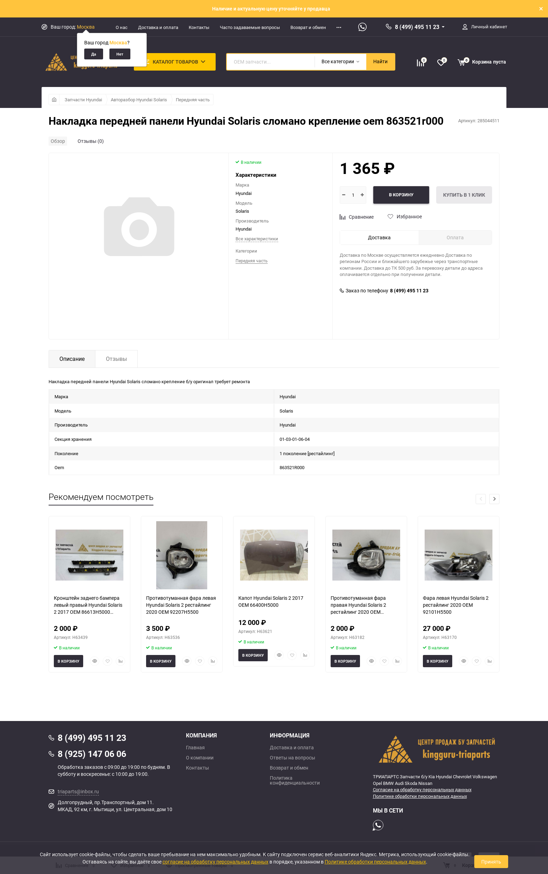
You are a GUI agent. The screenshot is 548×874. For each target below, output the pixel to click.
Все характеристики (257, 238)
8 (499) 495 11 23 (417, 27)
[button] (494, 499)
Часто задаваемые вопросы (250, 27)
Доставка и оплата (158, 27)
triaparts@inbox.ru (78, 791)
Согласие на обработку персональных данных (422, 789)
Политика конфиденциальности (295, 780)
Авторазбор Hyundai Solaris (139, 99)
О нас (122, 27)
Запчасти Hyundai (83, 99)
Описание (72, 359)
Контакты (199, 27)
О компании (200, 757)
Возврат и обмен (308, 27)
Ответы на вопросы (292, 757)
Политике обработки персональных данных (420, 796)
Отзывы (116, 359)
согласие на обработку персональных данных (215, 861)
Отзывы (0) (91, 141)
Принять (491, 861)
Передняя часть (193, 99)
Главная (195, 747)
